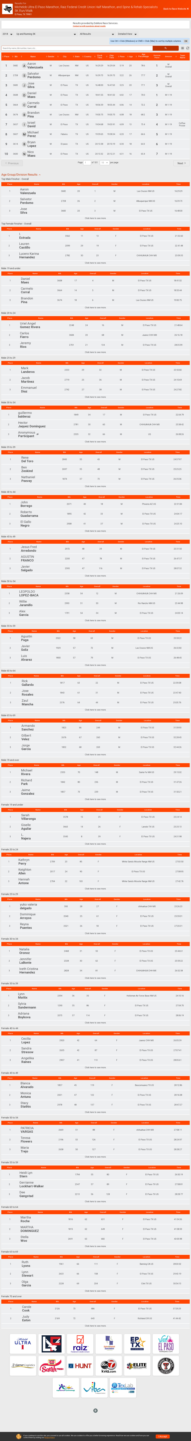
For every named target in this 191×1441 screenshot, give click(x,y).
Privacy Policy (49, 1437)
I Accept (162, 1436)
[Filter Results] (183, 48)
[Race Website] (8, 9)
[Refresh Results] (188, 48)
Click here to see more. (95, 219)
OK (186, 41)
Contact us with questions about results (89, 26)
